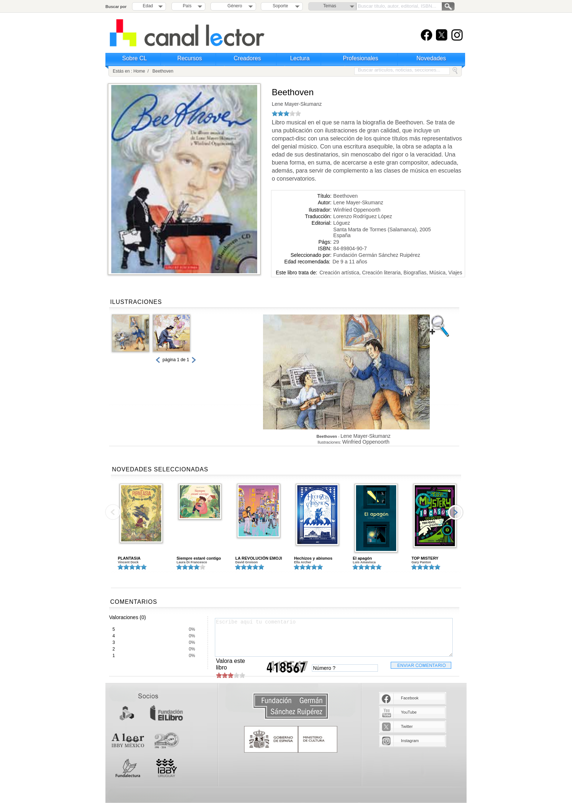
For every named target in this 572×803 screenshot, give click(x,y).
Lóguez (341, 223)
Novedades (431, 58)
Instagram (410, 740)
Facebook (409, 698)
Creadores (247, 58)
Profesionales (360, 58)
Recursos (189, 58)
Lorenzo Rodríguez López (362, 216)
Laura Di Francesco (192, 562)
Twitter (407, 726)
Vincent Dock (128, 562)
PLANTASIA (129, 558)
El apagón (362, 558)
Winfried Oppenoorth (356, 210)
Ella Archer (302, 562)
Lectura (299, 58)
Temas (329, 5)
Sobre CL (134, 58)
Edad (148, 5)
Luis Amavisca (364, 562)
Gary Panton (421, 562)
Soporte (280, 5)
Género (233, 5)
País (187, 5)
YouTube (409, 712)
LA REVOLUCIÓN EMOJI (258, 558)
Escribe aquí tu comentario (334, 637)
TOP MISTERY (424, 558)
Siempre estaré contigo (199, 558)
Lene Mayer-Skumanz (297, 104)
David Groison (246, 562)
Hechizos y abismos (313, 558)
